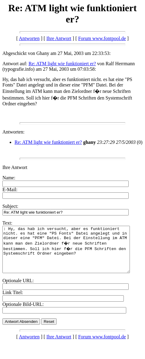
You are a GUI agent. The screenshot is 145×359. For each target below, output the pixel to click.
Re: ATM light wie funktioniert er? (62, 63)
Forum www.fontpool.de (102, 38)
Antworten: (13, 131)
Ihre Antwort (58, 38)
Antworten (29, 38)
